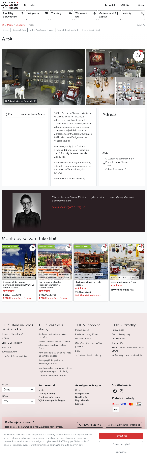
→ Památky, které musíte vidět (127, 355)
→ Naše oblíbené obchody (88, 355)
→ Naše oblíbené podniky (14, 356)
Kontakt (79, 404)
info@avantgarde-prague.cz (124, 424)
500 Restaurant (9, 351)
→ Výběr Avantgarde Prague (52, 375)
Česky (7, 389)
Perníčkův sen (82, 330)
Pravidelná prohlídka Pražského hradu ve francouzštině (50, 285)
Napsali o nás (82, 400)
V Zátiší (5, 338)
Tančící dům (118, 343)
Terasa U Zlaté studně (12, 334)
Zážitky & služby (46, 393)
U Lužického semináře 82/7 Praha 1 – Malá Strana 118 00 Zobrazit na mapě (119, 163)
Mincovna (6, 347)
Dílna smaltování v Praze (123, 282)
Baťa (77, 351)
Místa (41, 390)
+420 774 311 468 (90, 424)
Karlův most (118, 330)
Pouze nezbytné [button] (121, 444)
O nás (78, 390)
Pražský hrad (118, 338)
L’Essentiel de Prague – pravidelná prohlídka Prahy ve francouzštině (18, 285)
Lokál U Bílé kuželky (12, 343)
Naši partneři (82, 393)
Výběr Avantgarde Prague (51, 400)
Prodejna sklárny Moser (86, 334)
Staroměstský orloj (121, 334)
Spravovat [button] (121, 452)
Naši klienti (81, 397)
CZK (6, 401)
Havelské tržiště (83, 338)
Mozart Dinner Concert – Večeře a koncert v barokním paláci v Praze (54, 345)
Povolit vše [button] (121, 435)
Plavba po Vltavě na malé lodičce (88, 283)
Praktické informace (49, 397)
